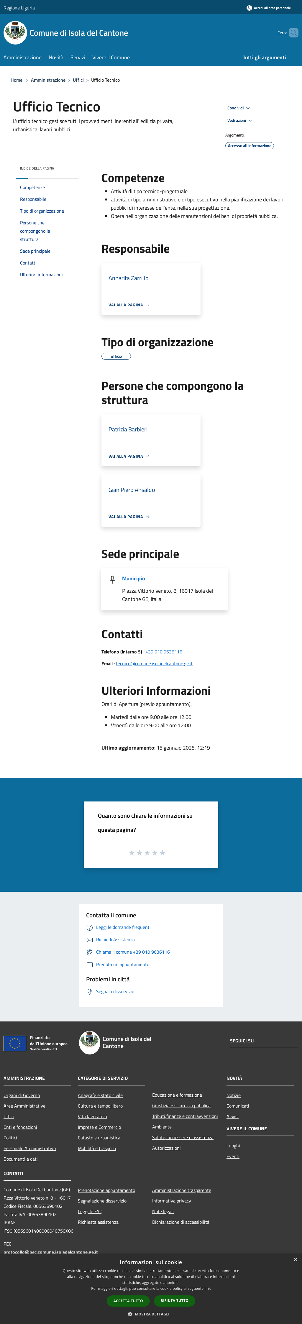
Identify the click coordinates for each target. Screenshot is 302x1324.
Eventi (232, 1156)
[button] (151, 1314)
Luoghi (233, 1145)
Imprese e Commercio (99, 1127)
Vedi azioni (240, 120)
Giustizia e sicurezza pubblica (181, 1105)
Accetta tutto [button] (128, 1300)
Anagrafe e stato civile (100, 1095)
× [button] (295, 1260)
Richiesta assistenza (98, 1222)
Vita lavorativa (92, 1116)
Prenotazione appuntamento (106, 1190)
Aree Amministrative (24, 1105)
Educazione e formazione (177, 1094)
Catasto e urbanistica (99, 1137)
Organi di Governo (22, 1095)
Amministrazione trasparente (181, 1190)
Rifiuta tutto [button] (175, 1300)
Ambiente (162, 1126)
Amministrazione (48, 79)
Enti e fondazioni (20, 1127)
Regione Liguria (19, 7)
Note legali (163, 1211)
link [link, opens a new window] (208, 1288)
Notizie (233, 1095)
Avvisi (232, 1116)
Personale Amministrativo (30, 1148)
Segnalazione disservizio (102, 1200)
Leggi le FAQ (90, 1211)
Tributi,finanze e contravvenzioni (185, 1116)
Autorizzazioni (166, 1147)
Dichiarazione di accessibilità (180, 1222)
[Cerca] (291, 33)
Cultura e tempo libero (100, 1105)
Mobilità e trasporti (97, 1148)
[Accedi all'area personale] (268, 8)
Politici (10, 1137)
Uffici (78, 79)
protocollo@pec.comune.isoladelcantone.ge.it (51, 1252)
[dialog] (151, 1289)
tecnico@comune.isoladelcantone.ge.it (154, 663)
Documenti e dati (21, 1158)
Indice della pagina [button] (37, 168)
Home (16, 79)
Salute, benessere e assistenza (183, 1137)
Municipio (133, 578)
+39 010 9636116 (163, 651)
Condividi (239, 108)
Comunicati (237, 1105)
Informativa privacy (171, 1200)
